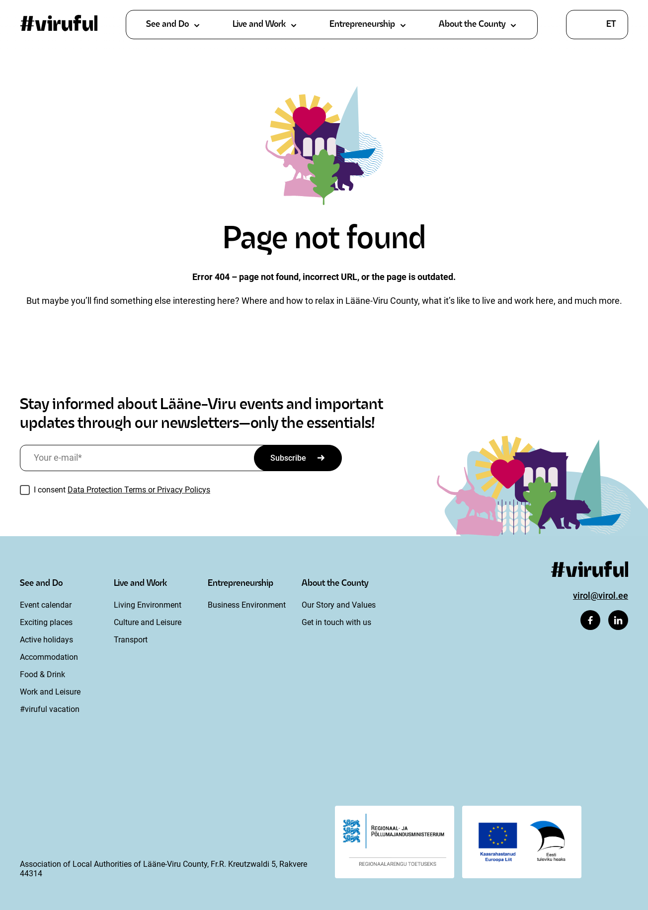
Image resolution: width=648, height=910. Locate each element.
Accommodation (49, 657)
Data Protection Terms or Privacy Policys (139, 489)
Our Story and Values (339, 605)
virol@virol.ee (600, 595)
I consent (122, 489)
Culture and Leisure (147, 622)
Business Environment (247, 605)
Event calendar (46, 605)
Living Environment (147, 605)
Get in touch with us (336, 622)
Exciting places (46, 622)
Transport (131, 639)
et (611, 24)
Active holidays (46, 639)
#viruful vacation (50, 709)
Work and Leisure (50, 692)
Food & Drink (42, 674)
